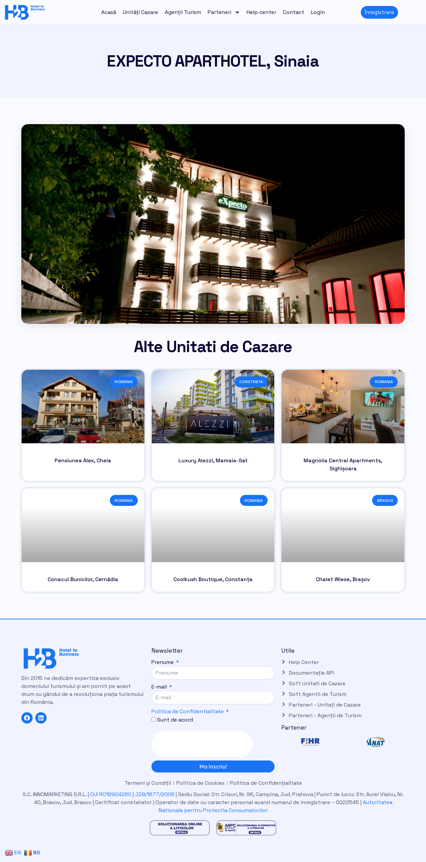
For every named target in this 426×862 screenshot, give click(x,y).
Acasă (108, 12)
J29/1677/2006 (155, 794)
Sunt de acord (175, 719)
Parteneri (224, 12)
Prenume (163, 662)
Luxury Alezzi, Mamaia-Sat (213, 460)
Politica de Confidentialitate (187, 711)
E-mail (159, 686)
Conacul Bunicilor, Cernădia (83, 578)
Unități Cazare (140, 12)
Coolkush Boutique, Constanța (213, 579)
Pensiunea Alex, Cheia (83, 460)
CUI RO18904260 (110, 794)
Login (318, 12)
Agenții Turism (183, 12)
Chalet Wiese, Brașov (343, 578)
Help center (261, 12)
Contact (293, 12)
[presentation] (202, 744)
